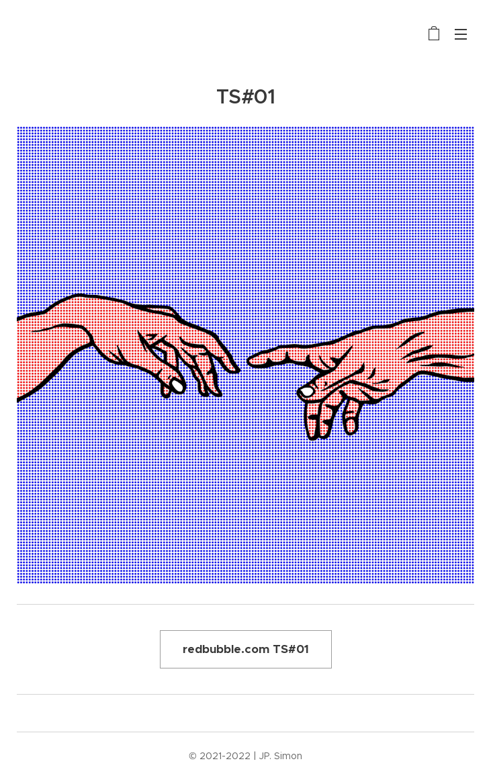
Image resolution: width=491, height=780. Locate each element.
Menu (461, 34)
